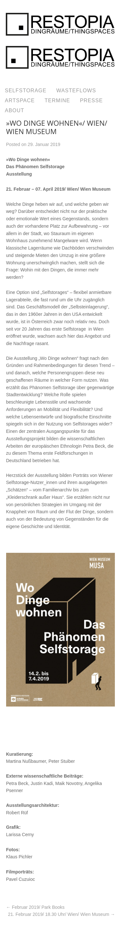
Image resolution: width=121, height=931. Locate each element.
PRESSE (91, 100)
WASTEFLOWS (76, 90)
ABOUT (14, 110)
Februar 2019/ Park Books (35, 907)
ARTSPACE (20, 100)
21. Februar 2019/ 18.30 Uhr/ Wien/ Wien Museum (61, 914)
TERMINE (57, 100)
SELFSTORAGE (25, 90)
